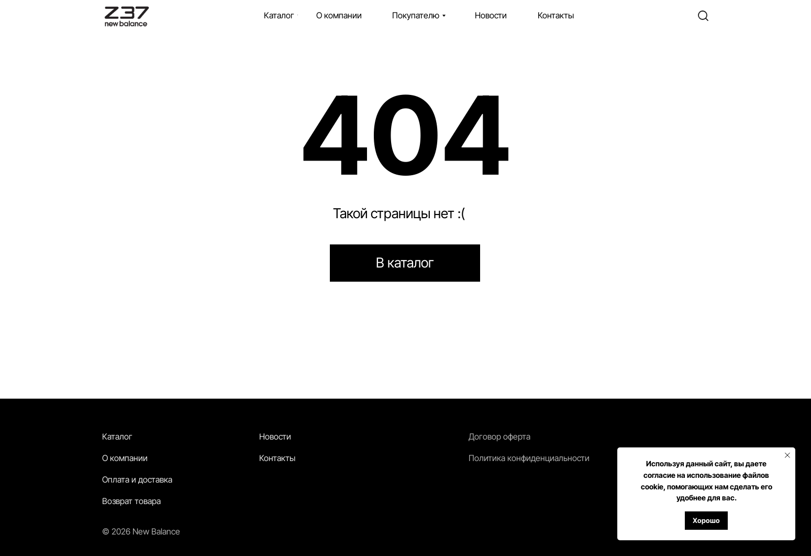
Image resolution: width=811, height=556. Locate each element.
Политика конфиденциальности (529, 458)
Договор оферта (499, 436)
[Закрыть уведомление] (787, 455)
